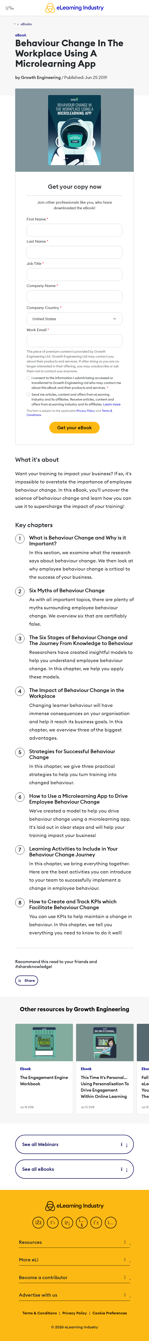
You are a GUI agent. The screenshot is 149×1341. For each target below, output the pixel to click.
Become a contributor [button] (74, 1277)
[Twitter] (53, 1222)
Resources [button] (74, 1242)
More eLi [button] (74, 1260)
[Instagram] (111, 1222)
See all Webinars (74, 1144)
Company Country (44, 307)
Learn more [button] (112, 404)
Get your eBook (74, 427)
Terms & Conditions (39, 1313)
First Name (37, 219)
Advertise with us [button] (74, 1295)
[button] (26, 981)
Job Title (35, 263)
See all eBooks (74, 1169)
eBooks (26, 24)
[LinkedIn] (67, 1222)
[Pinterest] (96, 1222)
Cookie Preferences (109, 1313)
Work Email (38, 329)
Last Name (37, 241)
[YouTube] (82, 1222)
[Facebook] (38, 1222)
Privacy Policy (85, 410)
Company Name (42, 285)
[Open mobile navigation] (8, 8)
